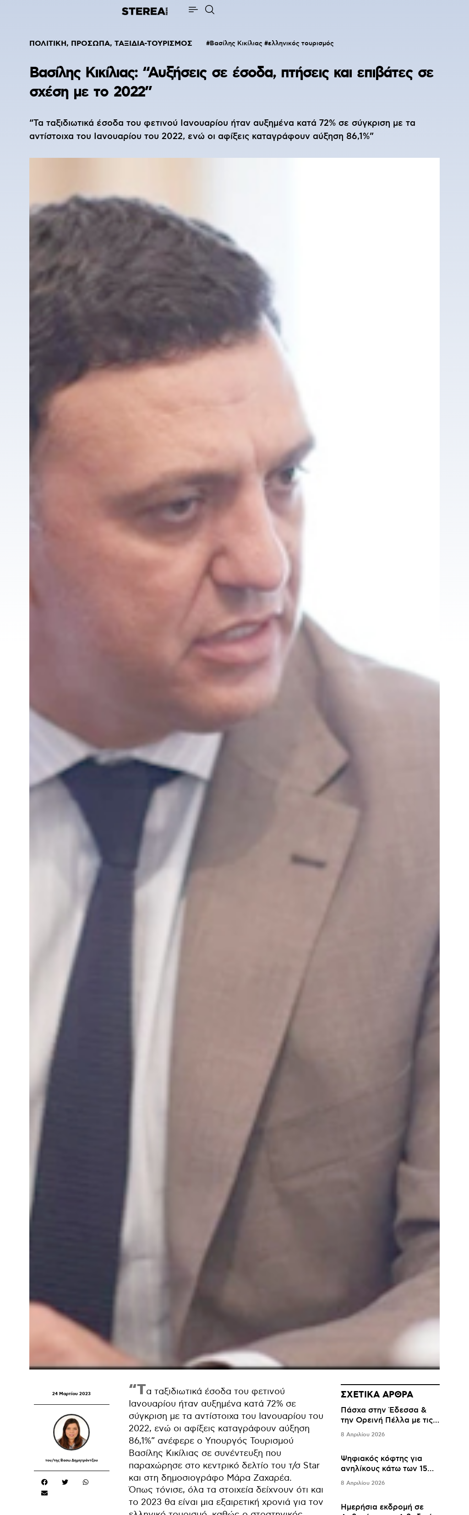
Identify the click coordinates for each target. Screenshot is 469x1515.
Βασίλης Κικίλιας (236, 43)
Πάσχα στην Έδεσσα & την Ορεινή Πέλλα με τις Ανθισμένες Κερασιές (387, 1420)
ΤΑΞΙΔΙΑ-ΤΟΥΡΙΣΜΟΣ (153, 43)
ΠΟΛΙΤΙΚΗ (47, 43)
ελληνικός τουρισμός (301, 43)
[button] (44, 1482)
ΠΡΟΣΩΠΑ (90, 43)
